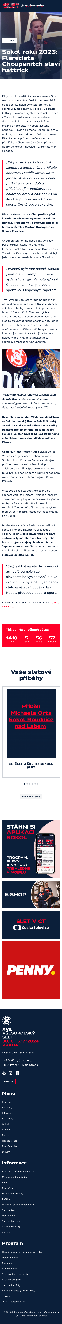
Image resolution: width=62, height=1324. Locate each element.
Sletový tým (8, 1210)
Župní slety (8, 1263)
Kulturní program (11, 1279)
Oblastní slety (10, 1257)
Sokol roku (8, 1296)
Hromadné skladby (12, 1193)
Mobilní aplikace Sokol (14, 1177)
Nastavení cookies (37, 1315)
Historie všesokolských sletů (18, 1204)
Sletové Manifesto (12, 1221)
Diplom (6, 1151)
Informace (7, 1113)
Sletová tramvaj (11, 1226)
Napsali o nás (9, 1140)
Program (6, 1102)
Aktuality (7, 1107)
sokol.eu (8, 1081)
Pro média (8, 1188)
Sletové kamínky (11, 1285)
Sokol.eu (16, 1312)
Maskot (6, 1232)
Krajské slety (9, 1268)
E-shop (6, 1129)
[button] (24, 784)
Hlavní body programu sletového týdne (23, 1252)
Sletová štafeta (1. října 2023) (18, 1290)
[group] (31, 732)
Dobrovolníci (9, 1215)
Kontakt (6, 1182)
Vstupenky (8, 1118)
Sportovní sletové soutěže (16, 1274)
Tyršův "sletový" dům (13, 1301)
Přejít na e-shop (31, 796)
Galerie (6, 1124)
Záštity (6, 1199)
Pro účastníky (9, 1146)
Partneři (6, 1135)
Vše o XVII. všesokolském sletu (19, 1171)
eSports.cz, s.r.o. (32, 1312)
